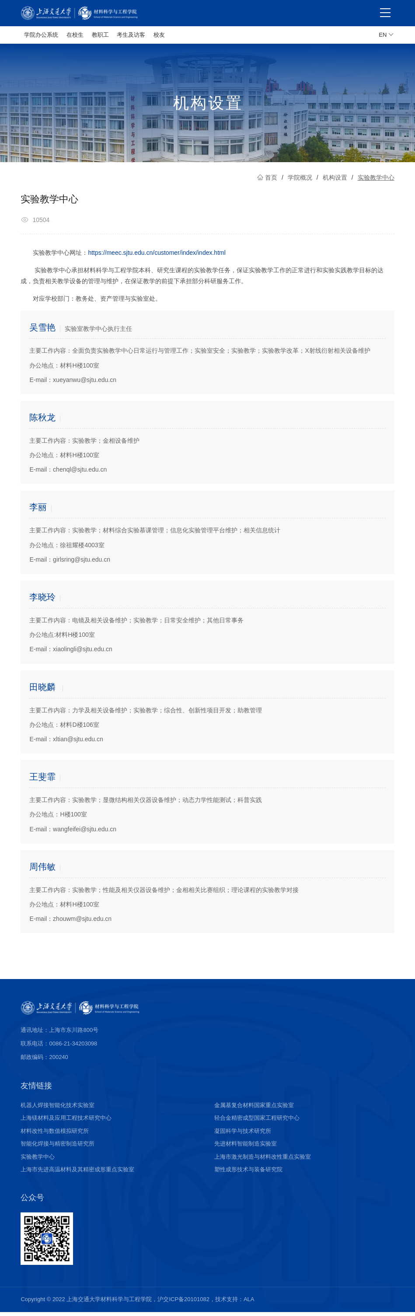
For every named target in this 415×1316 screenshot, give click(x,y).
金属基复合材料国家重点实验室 (254, 1109)
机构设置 (335, 181)
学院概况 (300, 181)
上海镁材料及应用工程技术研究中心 (66, 1121)
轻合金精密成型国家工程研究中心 (257, 1121)
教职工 (100, 34)
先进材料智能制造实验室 (245, 1147)
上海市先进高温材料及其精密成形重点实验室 (77, 1173)
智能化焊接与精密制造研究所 (57, 1147)
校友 (159, 34)
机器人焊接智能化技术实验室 (57, 1109)
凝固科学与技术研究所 (242, 1135)
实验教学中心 (38, 1160)
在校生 (75, 34)
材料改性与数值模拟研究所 (55, 1135)
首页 (267, 181)
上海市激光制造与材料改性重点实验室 (262, 1160)
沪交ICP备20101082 (183, 1303)
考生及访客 (131, 34)
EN (386, 35)
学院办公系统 (41, 34)
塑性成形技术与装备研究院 (248, 1173)
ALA (249, 1303)
